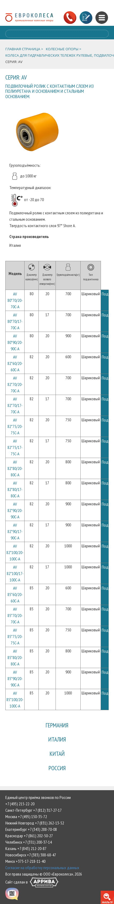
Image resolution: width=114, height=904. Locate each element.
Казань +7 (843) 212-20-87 (25, 848)
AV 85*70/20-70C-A (15, 615)
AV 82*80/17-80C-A (14, 489)
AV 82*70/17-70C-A (14, 405)
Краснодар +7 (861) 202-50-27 (29, 835)
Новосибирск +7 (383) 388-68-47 (30, 854)
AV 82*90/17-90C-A (14, 531)
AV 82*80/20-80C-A (15, 468)
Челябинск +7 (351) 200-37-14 (28, 842)
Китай (57, 753)
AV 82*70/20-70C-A (15, 384)
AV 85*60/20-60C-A (15, 594)
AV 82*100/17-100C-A (15, 573)
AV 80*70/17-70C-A (14, 321)
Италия (57, 739)
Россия (57, 768)
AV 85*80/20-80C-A (15, 657)
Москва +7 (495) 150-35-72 (26, 816)
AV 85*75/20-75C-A (15, 636)
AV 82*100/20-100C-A (14, 552)
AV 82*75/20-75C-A (15, 426)
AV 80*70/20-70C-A (15, 300)
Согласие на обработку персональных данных (42, 867)
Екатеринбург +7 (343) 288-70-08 (31, 829)
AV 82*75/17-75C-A (14, 447)
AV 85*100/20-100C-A (14, 699)
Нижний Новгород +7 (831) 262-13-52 (34, 823)
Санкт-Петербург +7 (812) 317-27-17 (33, 810)
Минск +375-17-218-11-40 (25, 861)
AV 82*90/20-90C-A (15, 510)
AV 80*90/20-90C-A (15, 342)
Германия (57, 725)
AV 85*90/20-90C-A (15, 678)
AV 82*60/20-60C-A (15, 363)
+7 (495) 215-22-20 (19, 803)
